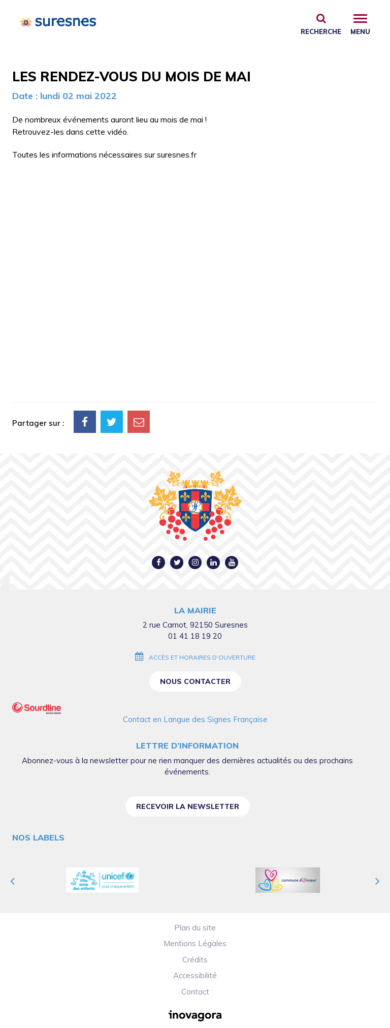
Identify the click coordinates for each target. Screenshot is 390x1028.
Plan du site (195, 927)
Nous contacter (195, 681)
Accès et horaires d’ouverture (202, 657)
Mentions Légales (195, 943)
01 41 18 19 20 (195, 636)
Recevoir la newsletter (187, 806)
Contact (195, 991)
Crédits (195, 959)
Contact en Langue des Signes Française (195, 719)
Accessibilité (195, 975)
